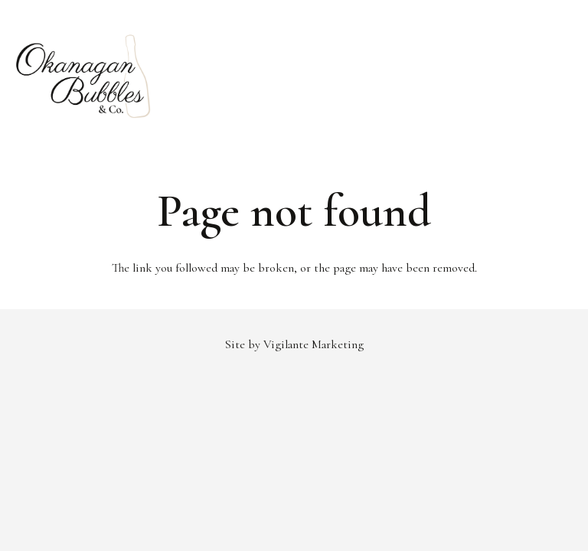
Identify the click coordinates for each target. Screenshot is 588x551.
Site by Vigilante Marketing (294, 344)
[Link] (83, 76)
